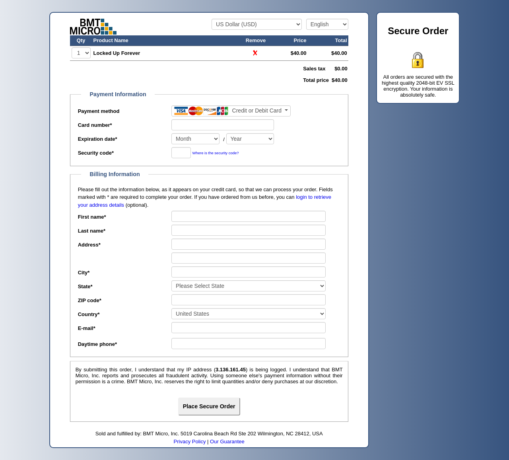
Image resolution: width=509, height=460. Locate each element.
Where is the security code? (215, 153)
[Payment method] (231, 110)
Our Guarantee (227, 441)
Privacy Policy (190, 441)
